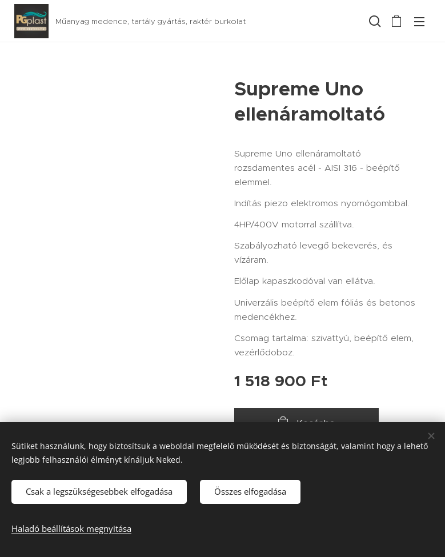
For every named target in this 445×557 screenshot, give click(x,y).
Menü (419, 21)
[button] (373, 21)
